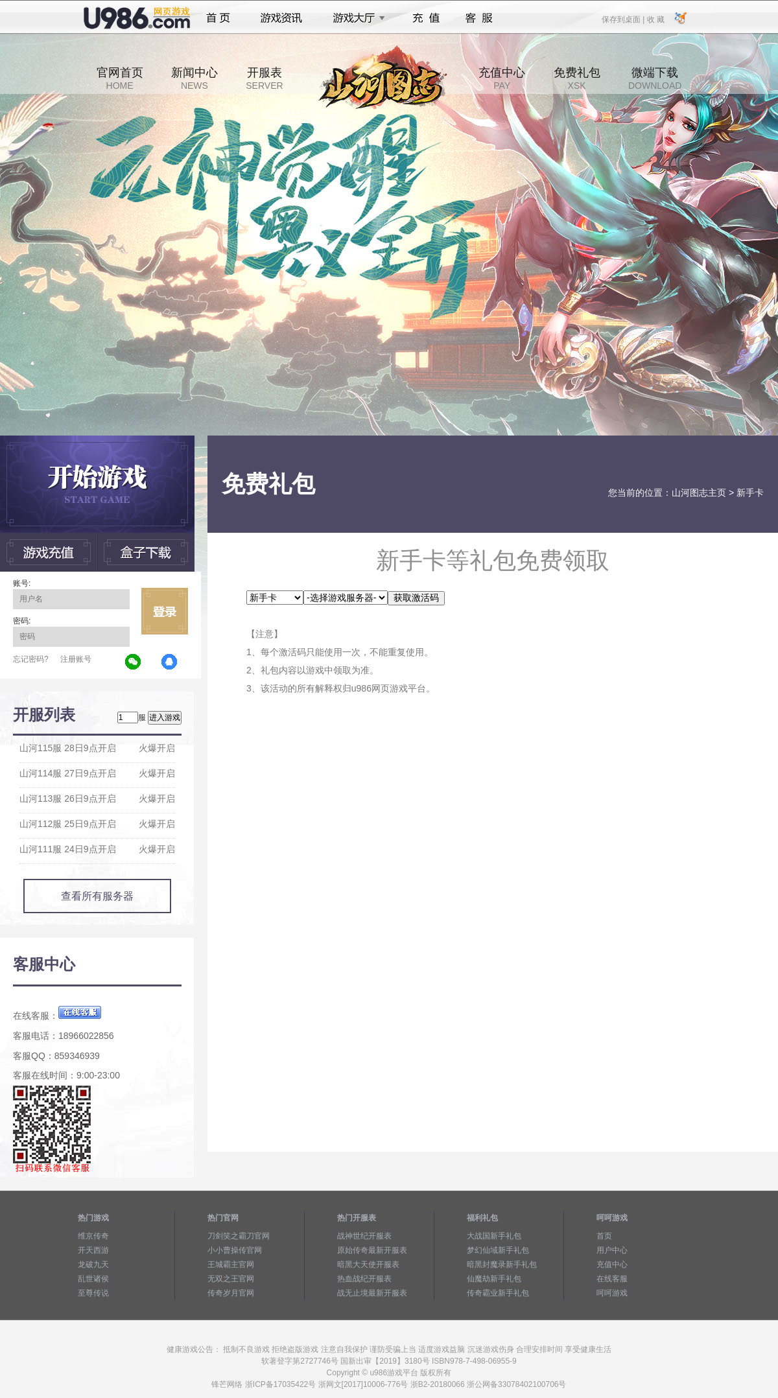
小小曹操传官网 (234, 1250)
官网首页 (120, 78)
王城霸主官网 (230, 1264)
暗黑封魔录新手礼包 (502, 1264)
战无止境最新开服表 (372, 1293)
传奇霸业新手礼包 (498, 1293)
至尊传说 (93, 1293)
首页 (218, 18)
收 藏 (655, 18)
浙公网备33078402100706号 (516, 1384)
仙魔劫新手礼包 (494, 1278)
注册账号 (75, 659)
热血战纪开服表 (364, 1278)
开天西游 (93, 1250)
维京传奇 (93, 1236)
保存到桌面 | (623, 18)
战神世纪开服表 (364, 1236)
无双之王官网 (230, 1278)
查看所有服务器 (97, 896)
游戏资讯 (281, 18)
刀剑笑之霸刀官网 (238, 1236)
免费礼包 (577, 78)
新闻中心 (194, 78)
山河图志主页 (699, 492)
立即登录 (164, 611)
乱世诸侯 (93, 1278)
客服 (479, 18)
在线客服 (612, 1278)
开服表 (264, 78)
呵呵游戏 (612, 1293)
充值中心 (501, 78)
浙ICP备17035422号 (280, 1384)
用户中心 (612, 1250)
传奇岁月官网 (230, 1293)
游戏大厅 (355, 18)
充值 (425, 18)
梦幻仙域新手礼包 (498, 1250)
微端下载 (654, 78)
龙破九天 (93, 1264)
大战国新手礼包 (494, 1236)
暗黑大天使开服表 (368, 1264)
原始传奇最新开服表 (372, 1250)
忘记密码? (31, 659)
